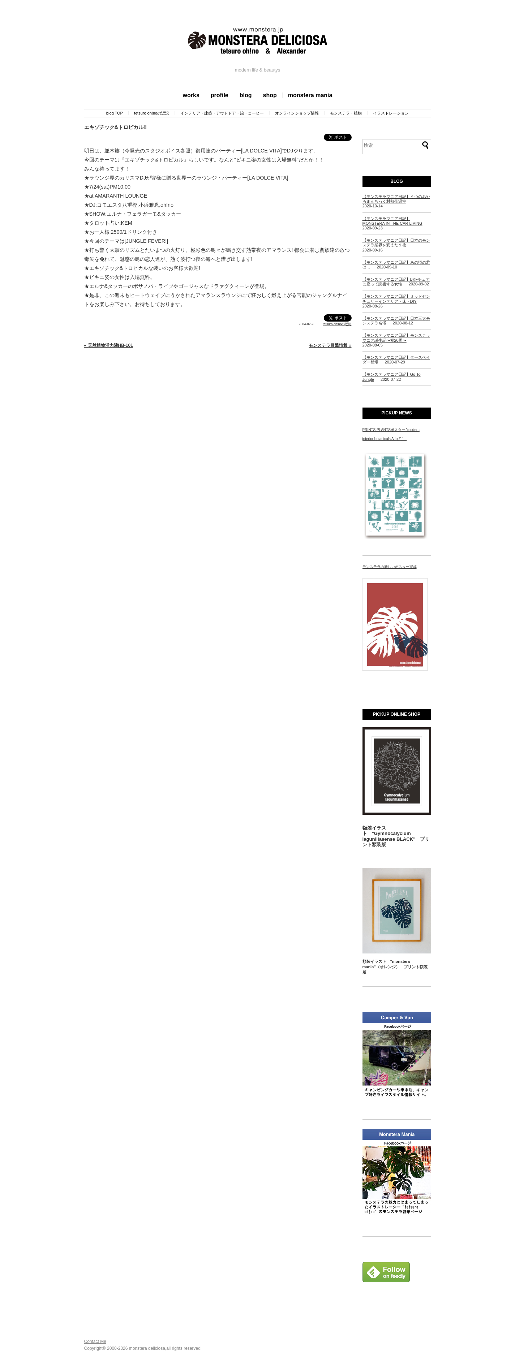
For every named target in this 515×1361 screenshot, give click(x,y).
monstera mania (310, 95)
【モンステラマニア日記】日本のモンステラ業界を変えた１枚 (396, 242)
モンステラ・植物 (346, 113)
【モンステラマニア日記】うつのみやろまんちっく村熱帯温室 (396, 198)
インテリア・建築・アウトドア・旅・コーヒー (222, 113)
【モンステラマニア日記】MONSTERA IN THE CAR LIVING (392, 220)
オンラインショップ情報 (297, 113)
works (191, 95)
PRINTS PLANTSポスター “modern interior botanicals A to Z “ (391, 434)
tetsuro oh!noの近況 (151, 113)
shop (269, 95)
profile (219, 95)
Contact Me (95, 1341)
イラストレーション (391, 113)
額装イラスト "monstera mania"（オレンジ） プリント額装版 (395, 967)
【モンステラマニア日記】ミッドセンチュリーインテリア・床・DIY (396, 298)
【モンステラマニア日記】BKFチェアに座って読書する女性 (396, 281)
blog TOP (114, 113)
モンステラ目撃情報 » (330, 345)
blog (246, 95)
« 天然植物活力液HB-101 (108, 345)
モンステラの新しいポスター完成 (389, 567)
